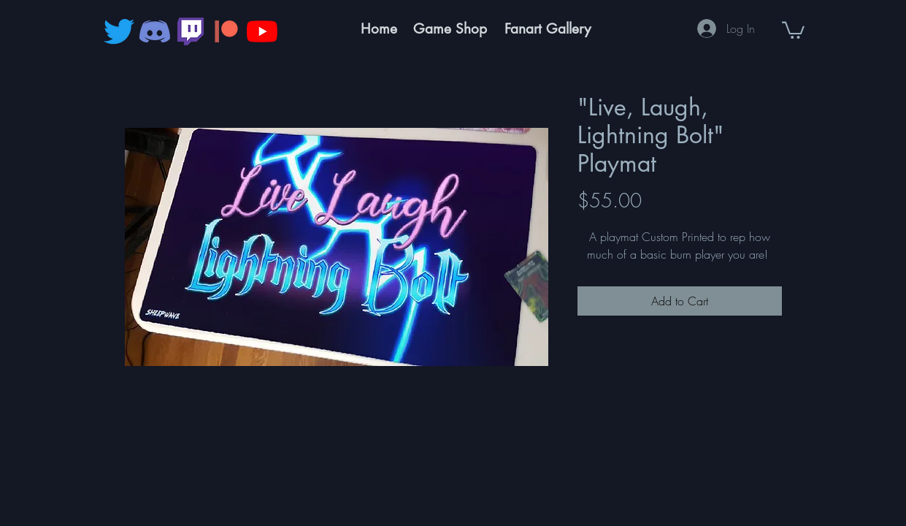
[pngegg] (226, 31)
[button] (793, 29)
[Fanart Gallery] (547, 29)
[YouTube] (262, 31)
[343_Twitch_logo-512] (190, 31)
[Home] (379, 29)
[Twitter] (119, 31)
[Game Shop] (450, 29)
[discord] (154, 31)
